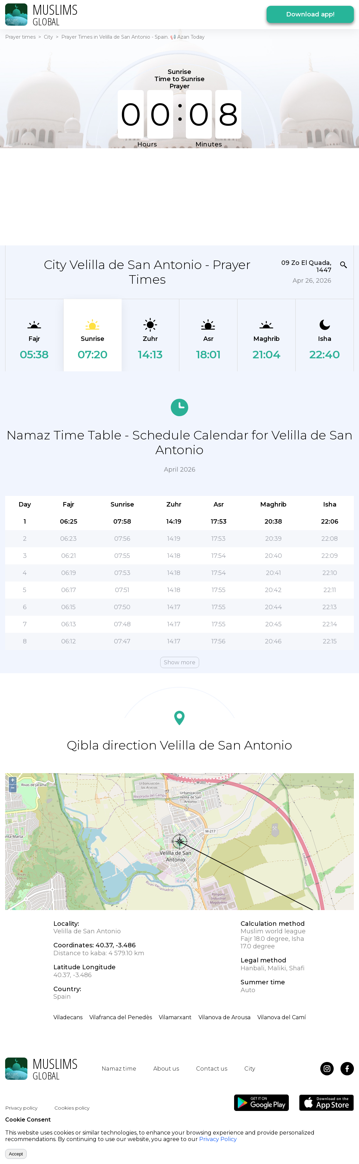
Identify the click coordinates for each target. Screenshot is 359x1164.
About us (166, 1068)
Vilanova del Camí (281, 1017)
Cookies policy (71, 1108)
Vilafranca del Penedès (120, 1017)
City (48, 37)
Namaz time (119, 1068)
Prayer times (20, 37)
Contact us (211, 1068)
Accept (16, 1153)
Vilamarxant (175, 1017)
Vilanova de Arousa (224, 1017)
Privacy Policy (218, 1139)
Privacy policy (21, 1108)
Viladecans (67, 1017)
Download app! (310, 14)
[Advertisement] (176, 196)
